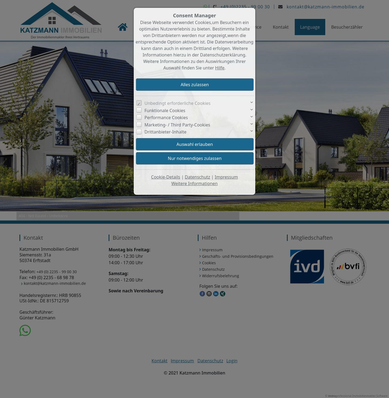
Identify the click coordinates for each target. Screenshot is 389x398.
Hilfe (219, 68)
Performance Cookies (166, 118)
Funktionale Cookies (165, 110)
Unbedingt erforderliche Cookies (178, 103)
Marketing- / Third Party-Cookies (177, 125)
